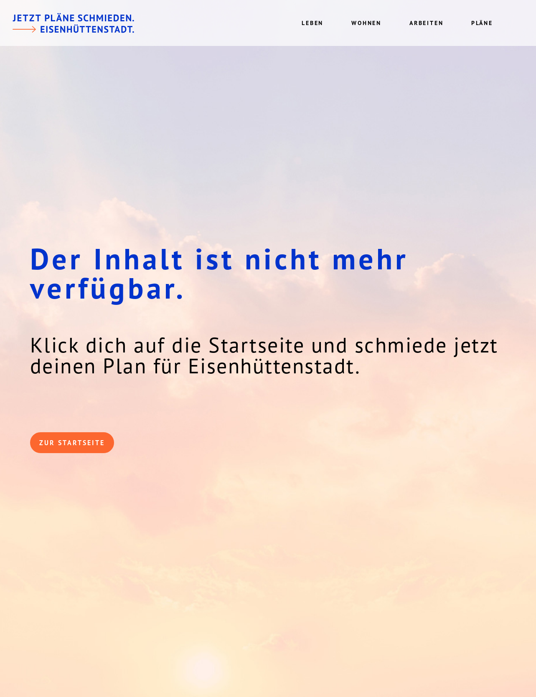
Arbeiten (426, 23)
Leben (312, 23)
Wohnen (366, 23)
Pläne (482, 23)
